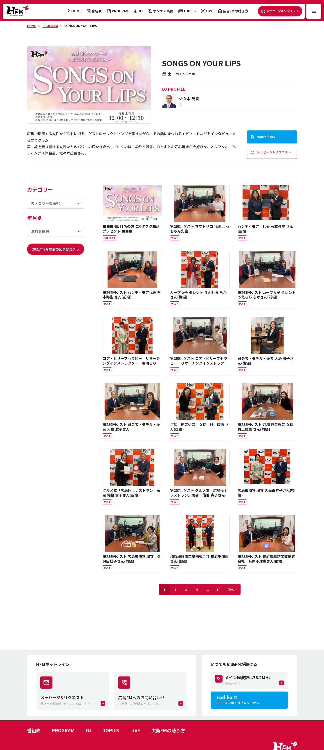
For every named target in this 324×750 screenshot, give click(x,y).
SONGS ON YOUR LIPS (80, 26)
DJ (89, 730)
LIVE (135, 730)
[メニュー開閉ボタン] (313, 11)
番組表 (33, 730)
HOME (31, 26)
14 (218, 589)
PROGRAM (50, 26)
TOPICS (111, 730)
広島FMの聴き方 (168, 730)
